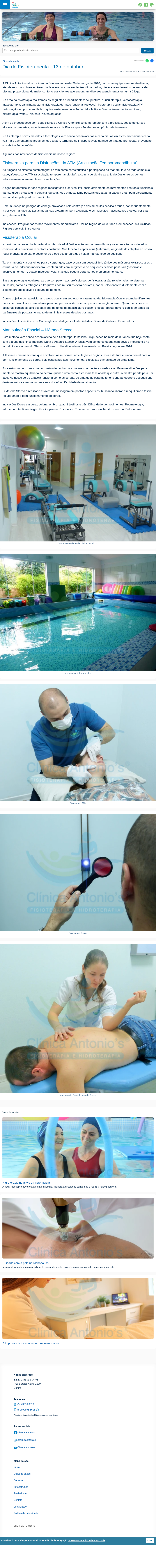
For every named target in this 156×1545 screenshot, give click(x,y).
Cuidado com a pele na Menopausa (25, 1263)
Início (17, 1467)
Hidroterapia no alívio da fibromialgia (26, 1182)
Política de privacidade (26, 1513)
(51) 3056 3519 (24, 1404)
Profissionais (21, 1493)
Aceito (150, 1540)
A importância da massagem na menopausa (30, 1343)
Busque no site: (10, 45)
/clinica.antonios (24, 1432)
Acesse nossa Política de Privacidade (86, 1540)
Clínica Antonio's (24, 1447)
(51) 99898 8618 (26, 1409)
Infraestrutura (21, 1487)
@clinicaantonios (25, 1440)
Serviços (18, 1480)
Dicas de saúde (10, 61)
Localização (20, 1506)
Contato (18, 1500)
